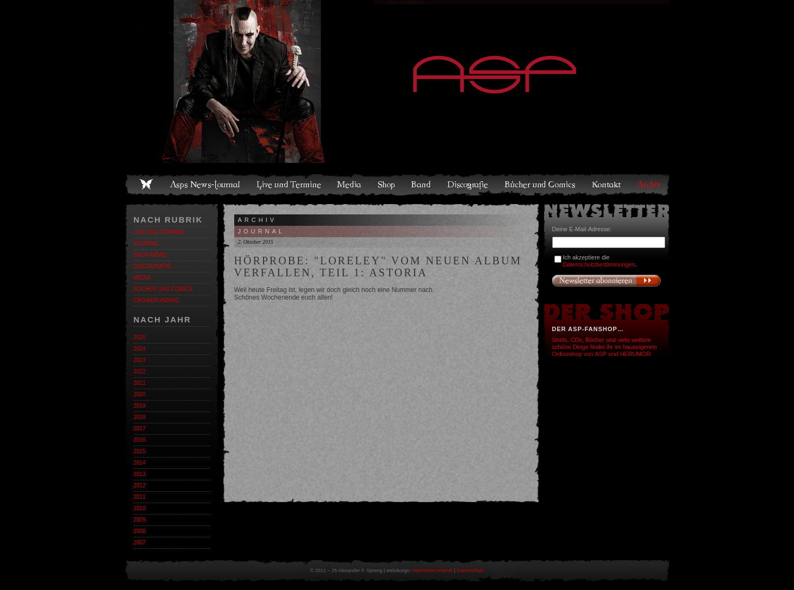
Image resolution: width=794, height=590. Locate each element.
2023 (140, 360)
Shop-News (150, 255)
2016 (140, 440)
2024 (140, 349)
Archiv (649, 184)
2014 (140, 463)
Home (146, 184)
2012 (140, 486)
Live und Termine (289, 184)
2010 (140, 508)
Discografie (468, 184)
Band (421, 184)
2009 (140, 520)
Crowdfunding (156, 300)
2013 (140, 474)
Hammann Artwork (432, 570)
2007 (140, 542)
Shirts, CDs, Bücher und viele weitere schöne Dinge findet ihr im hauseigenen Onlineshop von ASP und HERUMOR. (604, 347)
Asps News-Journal (205, 184)
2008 (140, 531)
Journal (146, 243)
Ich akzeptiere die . (600, 261)
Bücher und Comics (541, 184)
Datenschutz (470, 570)
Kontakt (607, 184)
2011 (140, 497)
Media (349, 184)
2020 (140, 394)
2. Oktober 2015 (255, 242)
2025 (140, 337)
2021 (140, 383)
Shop (387, 184)
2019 (140, 406)
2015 (140, 451)
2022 (140, 372)
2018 (140, 417)
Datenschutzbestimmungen (599, 264)
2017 (140, 429)
